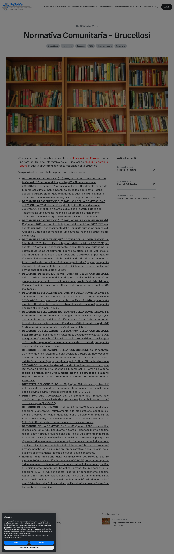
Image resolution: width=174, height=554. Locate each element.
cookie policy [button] (31, 527)
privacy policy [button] (19, 523)
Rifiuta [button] (16, 542)
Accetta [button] (41, 542)
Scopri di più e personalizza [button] (29, 547)
